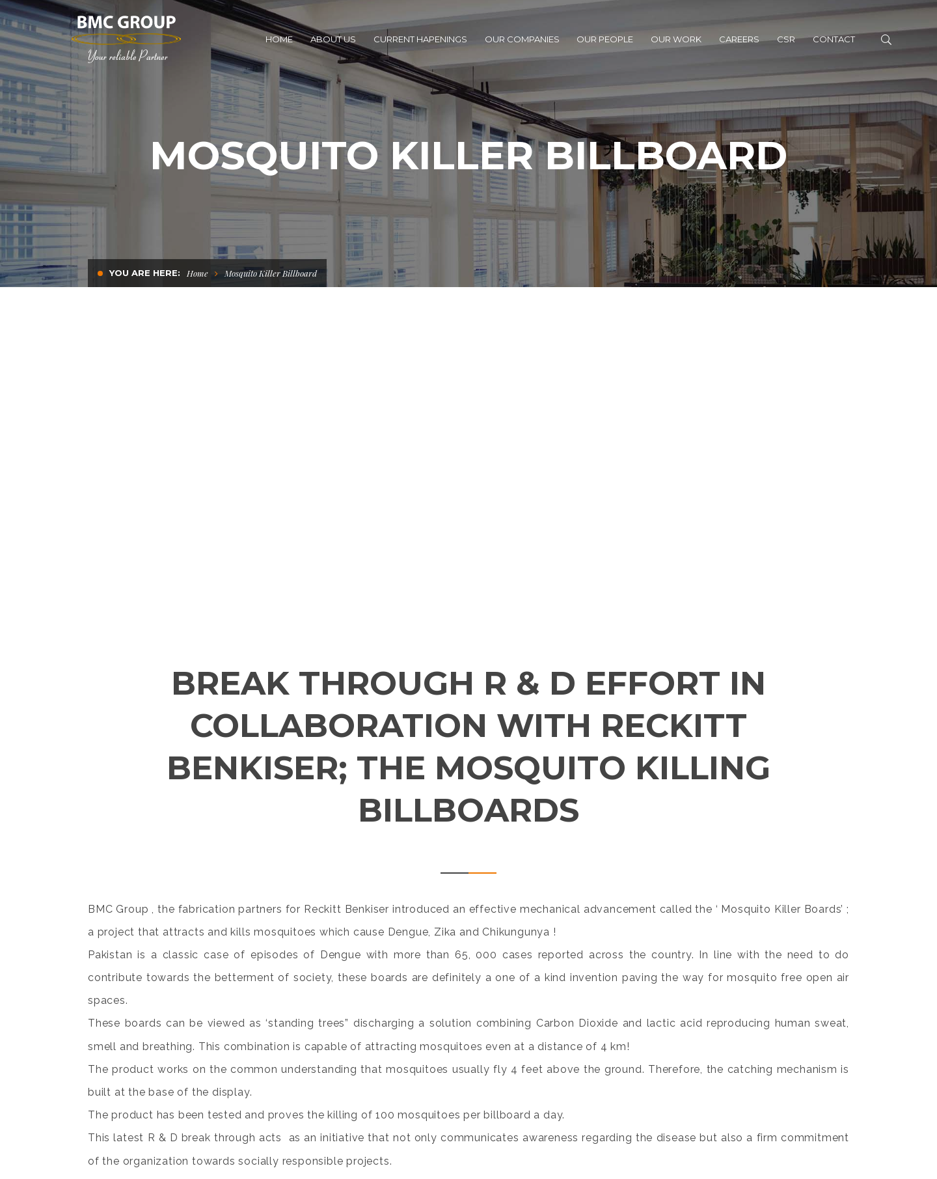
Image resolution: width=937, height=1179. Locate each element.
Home (197, 273)
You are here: (144, 273)
